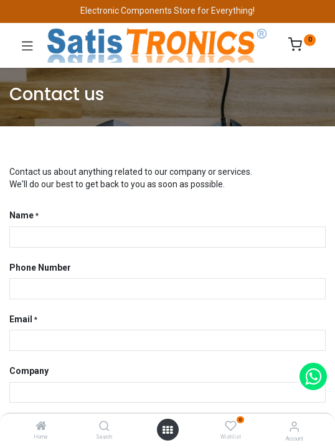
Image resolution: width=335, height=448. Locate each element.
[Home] (41, 427)
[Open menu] (167, 429)
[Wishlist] (231, 426)
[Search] (104, 427)
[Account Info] (294, 426)
